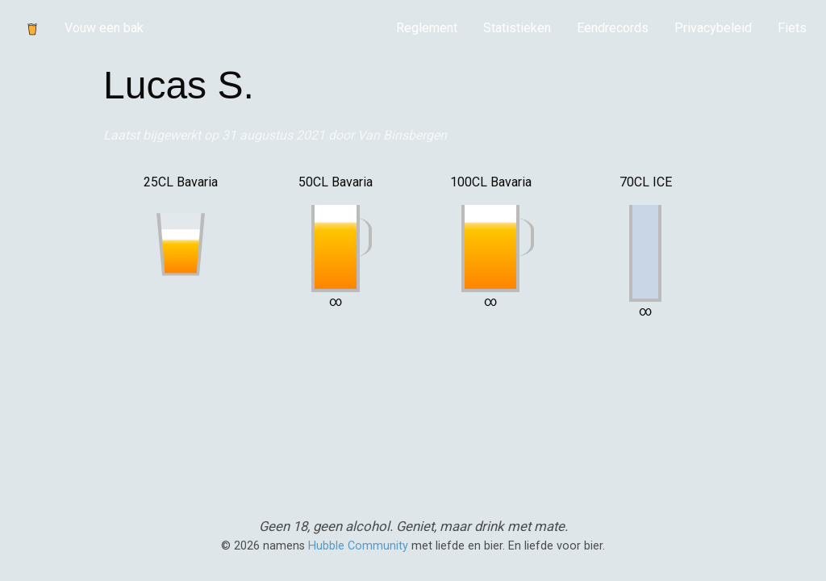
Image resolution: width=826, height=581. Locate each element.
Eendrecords (613, 28)
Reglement (426, 28)
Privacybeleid (713, 28)
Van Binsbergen (402, 135)
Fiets (792, 28)
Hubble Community (358, 546)
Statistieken (517, 28)
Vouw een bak (104, 28)
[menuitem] (426, 28)
